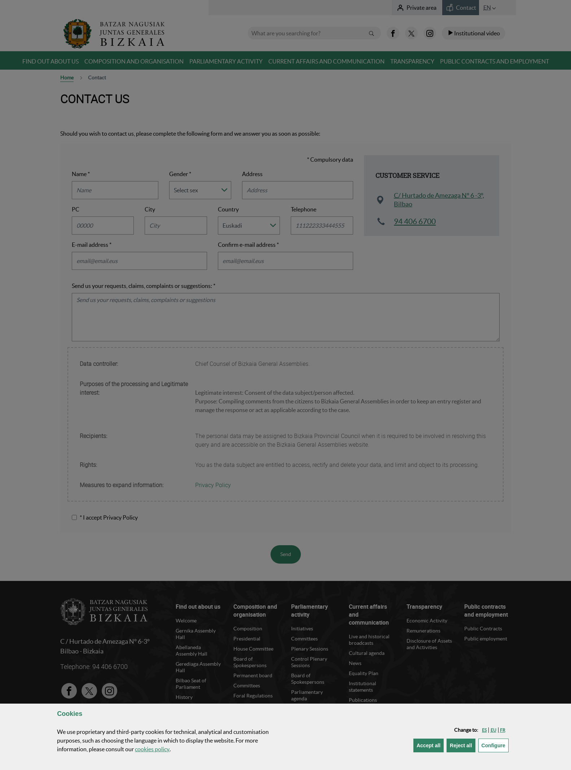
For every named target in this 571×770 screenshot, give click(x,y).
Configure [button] (495, 744)
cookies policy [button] (152, 749)
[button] (484, 730)
